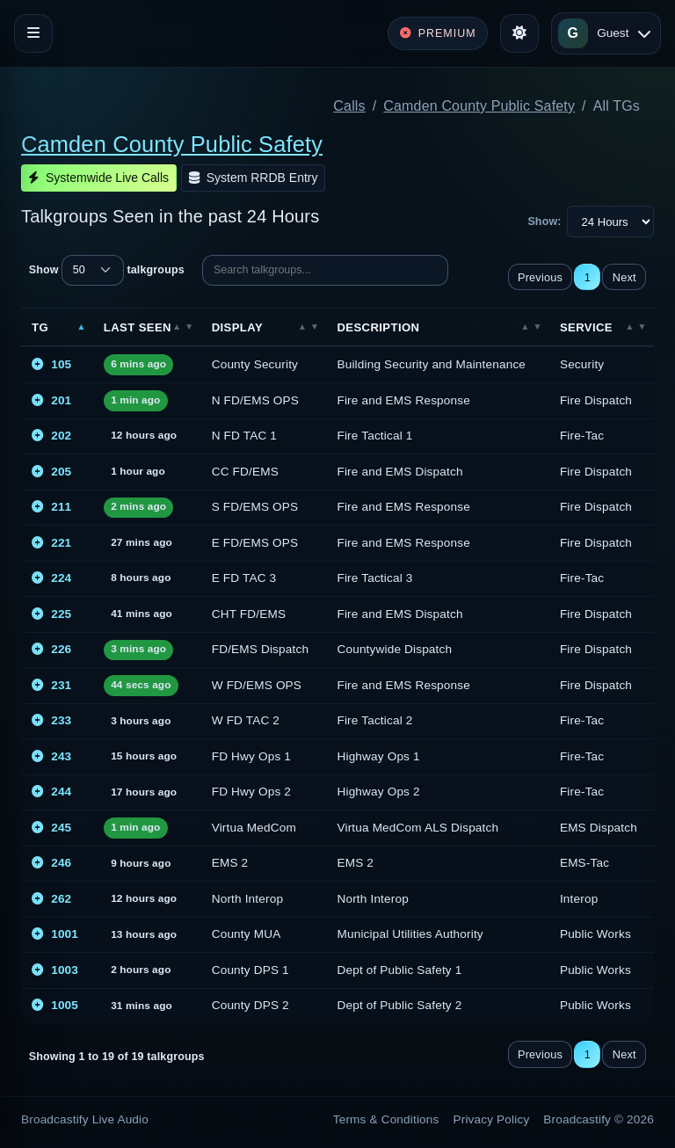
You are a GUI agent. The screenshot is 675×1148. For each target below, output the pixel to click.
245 (51, 827)
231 (51, 685)
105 (51, 364)
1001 (55, 934)
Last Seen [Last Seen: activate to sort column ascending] (137, 327)
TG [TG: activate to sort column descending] (40, 327)
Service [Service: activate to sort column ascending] (586, 327)
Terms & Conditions (386, 1119)
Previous (540, 277)
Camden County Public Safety (479, 105)
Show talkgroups (107, 270)
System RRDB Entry (253, 178)
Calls (349, 105)
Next (624, 277)
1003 (55, 970)
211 (51, 506)
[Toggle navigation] (33, 33)
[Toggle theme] (519, 33)
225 (51, 614)
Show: (544, 221)
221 (51, 542)
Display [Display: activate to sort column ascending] (237, 327)
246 (51, 862)
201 (51, 400)
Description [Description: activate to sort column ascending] (378, 327)
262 (51, 898)
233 (51, 720)
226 (51, 649)
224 (51, 578)
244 (51, 791)
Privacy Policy (492, 1119)
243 (51, 756)
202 (51, 435)
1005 (55, 1005)
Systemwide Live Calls (99, 178)
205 (51, 471)
